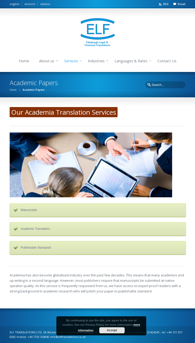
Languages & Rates (131, 60)
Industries (96, 60)
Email (181, 4)
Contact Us (166, 60)
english (14, 4)
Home (24, 60)
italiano (45, 4)
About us (46, 60)
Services (71, 60)
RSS (166, 4)
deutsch (29, 4)
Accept (112, 330)
